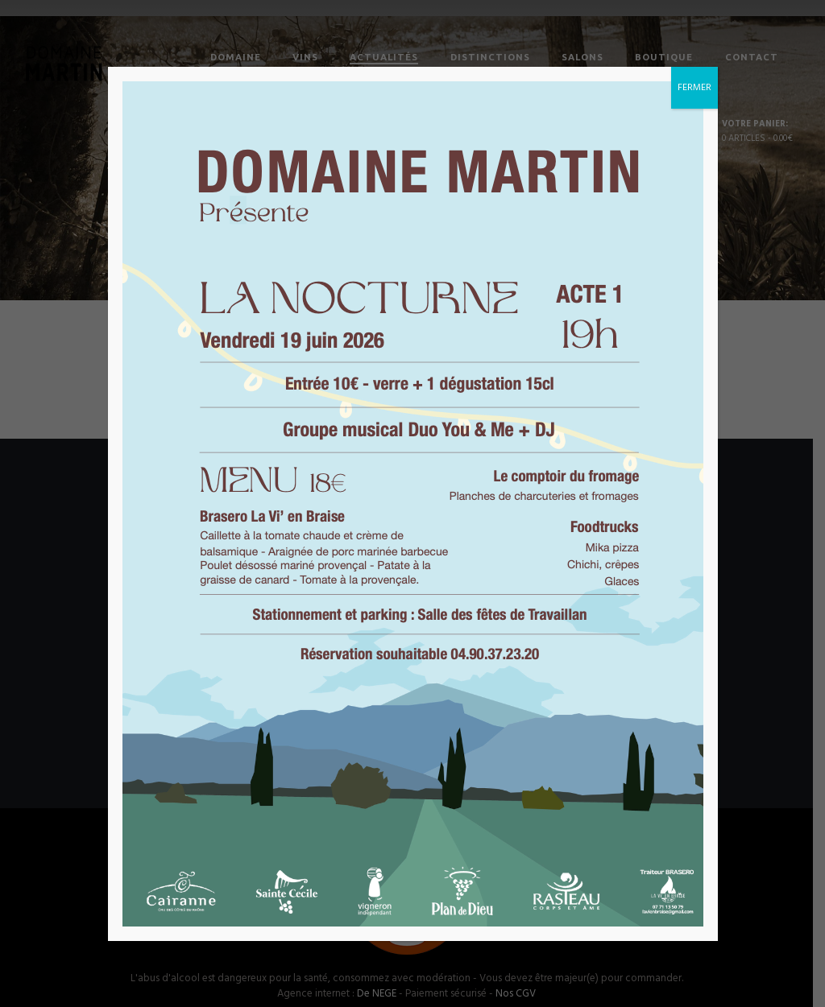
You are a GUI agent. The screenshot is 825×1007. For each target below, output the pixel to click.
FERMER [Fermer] (694, 88)
